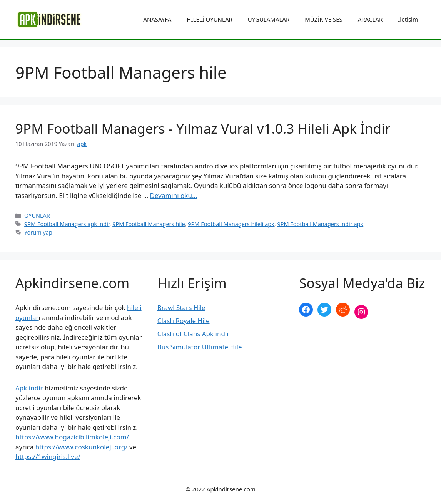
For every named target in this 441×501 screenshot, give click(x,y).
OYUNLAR (37, 215)
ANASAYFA (157, 19)
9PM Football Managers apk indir (66, 224)
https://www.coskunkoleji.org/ (81, 446)
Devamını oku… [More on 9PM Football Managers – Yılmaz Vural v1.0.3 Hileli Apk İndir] (173, 195)
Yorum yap (38, 232)
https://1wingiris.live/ (47, 456)
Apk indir (29, 388)
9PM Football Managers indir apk (320, 224)
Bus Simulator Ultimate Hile (199, 346)
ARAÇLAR (370, 19)
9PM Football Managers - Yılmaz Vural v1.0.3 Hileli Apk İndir (202, 128)
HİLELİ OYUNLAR (209, 19)
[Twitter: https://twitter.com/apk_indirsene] (324, 310)
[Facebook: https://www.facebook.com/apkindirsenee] (306, 310)
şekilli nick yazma (325, 337)
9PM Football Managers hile (148, 224)
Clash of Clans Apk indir (193, 333)
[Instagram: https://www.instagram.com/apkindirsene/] (361, 312)
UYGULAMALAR (268, 19)
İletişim (408, 19)
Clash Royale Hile (183, 320)
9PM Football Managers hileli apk (231, 224)
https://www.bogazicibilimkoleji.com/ (72, 436)
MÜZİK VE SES (323, 19)
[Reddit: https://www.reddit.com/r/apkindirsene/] (343, 310)
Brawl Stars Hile (181, 307)
